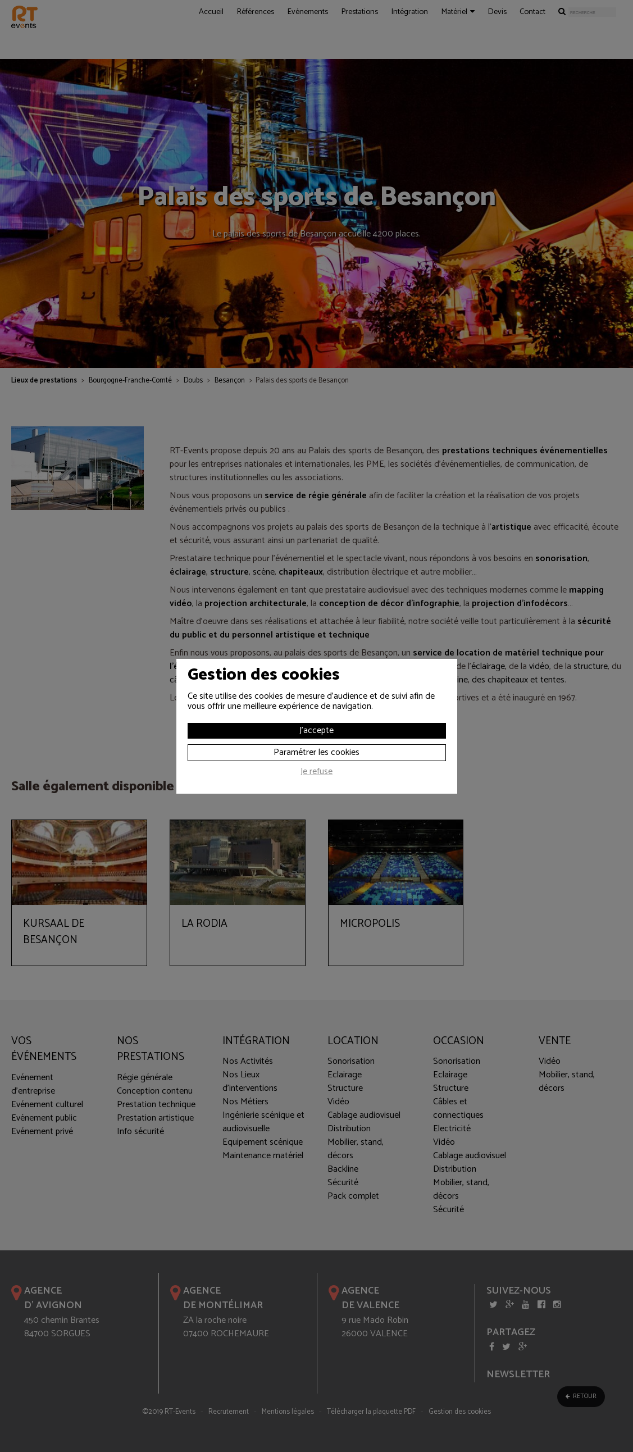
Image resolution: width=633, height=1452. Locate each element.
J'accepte (316, 730)
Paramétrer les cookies (316, 752)
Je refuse (316, 773)
